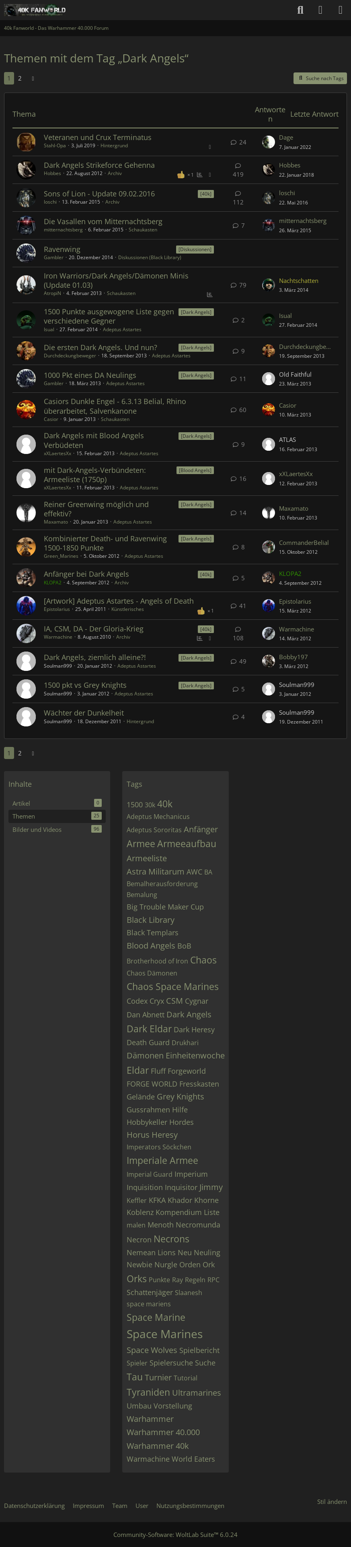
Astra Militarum (156, 871)
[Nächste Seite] (33, 78)
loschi (50, 201)
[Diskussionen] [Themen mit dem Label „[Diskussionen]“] (195, 249)
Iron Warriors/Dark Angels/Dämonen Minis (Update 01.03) (116, 280)
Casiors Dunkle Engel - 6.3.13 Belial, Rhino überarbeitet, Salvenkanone (115, 405)
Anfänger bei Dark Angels (86, 574)
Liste (212, 1212)
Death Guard (148, 1042)
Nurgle (165, 1264)
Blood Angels (151, 945)
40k (164, 803)
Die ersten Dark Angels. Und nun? (100, 347)
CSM (174, 1000)
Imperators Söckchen (159, 1147)
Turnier (158, 1377)
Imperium (191, 1174)
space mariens (149, 1303)
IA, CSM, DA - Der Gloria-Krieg (94, 628)
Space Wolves (152, 1350)
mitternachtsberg (63, 229)
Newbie (139, 1264)
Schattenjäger (150, 1292)
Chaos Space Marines (173, 986)
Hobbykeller (147, 1122)
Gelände (141, 1096)
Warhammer (150, 1418)
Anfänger (201, 829)
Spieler (137, 1363)
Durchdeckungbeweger (70, 355)
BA (208, 872)
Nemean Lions (151, 1252)
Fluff (158, 1071)
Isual (49, 329)
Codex (137, 1001)
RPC (213, 1279)
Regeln (195, 1279)
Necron (139, 1239)
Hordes (181, 1122)
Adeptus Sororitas (154, 829)
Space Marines (165, 1333)
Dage (286, 137)
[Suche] (300, 10)
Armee (141, 843)
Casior (51, 419)
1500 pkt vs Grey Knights (85, 685)
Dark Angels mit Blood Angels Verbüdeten (94, 440)
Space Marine (156, 1317)
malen (136, 1225)
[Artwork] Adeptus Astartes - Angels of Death (119, 601)
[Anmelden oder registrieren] (320, 10)
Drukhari (185, 1042)
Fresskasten (199, 1084)
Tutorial (185, 1378)
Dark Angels (188, 1014)
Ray (177, 1279)
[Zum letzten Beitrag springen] (268, 142)
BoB (184, 946)
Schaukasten (143, 229)
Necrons (171, 1238)
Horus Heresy (152, 1134)
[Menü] (341, 10)
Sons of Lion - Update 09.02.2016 (99, 193)
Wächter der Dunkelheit (84, 713)
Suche (205, 1363)
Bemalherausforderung (162, 883)
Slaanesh (188, 1292)
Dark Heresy (194, 1029)
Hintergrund (114, 145)
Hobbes (52, 173)
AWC (194, 872)
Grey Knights (180, 1096)
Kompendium (179, 1212)
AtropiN (52, 293)
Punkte (159, 1279)
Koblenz (140, 1212)
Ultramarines (196, 1392)
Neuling (207, 1252)
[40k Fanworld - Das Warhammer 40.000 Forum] (35, 10)
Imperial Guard (149, 1174)
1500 (135, 804)
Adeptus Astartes (122, 329)
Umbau (139, 1406)
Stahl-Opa (55, 145)
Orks (137, 1278)
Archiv (115, 173)
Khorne (206, 1200)
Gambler (54, 257)
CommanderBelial (304, 542)
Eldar (138, 1070)
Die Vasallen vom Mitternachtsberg (103, 221)
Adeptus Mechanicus (158, 816)
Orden (190, 1264)
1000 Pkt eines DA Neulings (90, 375)
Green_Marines (61, 556)
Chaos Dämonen (152, 973)
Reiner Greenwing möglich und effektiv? (96, 508)
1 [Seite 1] (9, 78)
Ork (209, 1264)
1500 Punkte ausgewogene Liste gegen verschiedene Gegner (109, 316)
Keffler (137, 1200)
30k (150, 804)
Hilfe (180, 1109)
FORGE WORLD (152, 1084)
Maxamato (56, 521)
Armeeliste (147, 858)
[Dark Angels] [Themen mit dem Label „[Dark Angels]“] (196, 312)
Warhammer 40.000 (163, 1432)
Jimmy (211, 1187)
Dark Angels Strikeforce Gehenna (99, 165)
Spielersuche (171, 1363)
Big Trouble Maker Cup (165, 907)
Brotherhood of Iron (157, 961)
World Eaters (193, 1459)
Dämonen (145, 1055)
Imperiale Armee (162, 1160)
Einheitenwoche (195, 1055)
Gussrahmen (148, 1109)
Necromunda (198, 1224)
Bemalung (142, 894)
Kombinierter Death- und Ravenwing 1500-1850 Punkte (105, 543)
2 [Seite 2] (20, 78)
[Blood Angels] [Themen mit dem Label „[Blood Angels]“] (195, 470)
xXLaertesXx (57, 453)
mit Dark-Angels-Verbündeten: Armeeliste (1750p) (95, 474)
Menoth (161, 1224)
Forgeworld (187, 1071)
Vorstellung (173, 1406)
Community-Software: (175, 1534)
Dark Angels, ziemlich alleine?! (95, 657)
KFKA (157, 1200)
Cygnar (196, 1001)
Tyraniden (148, 1392)
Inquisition (145, 1187)
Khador (180, 1200)
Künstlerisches (127, 609)
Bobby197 (293, 657)
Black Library (150, 919)
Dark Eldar (149, 1028)
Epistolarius (57, 609)
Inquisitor (181, 1187)
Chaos (203, 959)
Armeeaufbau (186, 843)
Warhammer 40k (158, 1445)
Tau (135, 1376)
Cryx (157, 1001)
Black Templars (153, 932)
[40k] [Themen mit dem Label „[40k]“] (205, 193)
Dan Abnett (145, 1014)
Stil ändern (332, 1501)
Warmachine (58, 636)
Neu (185, 1252)
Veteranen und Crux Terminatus (98, 137)
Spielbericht (199, 1350)
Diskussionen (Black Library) (149, 257)
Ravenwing (62, 249)
